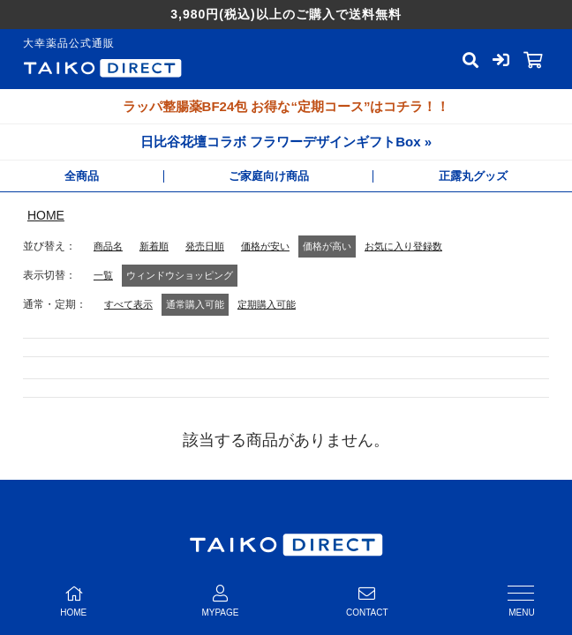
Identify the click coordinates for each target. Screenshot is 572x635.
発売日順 (204, 246)
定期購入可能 (266, 304)
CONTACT (367, 601)
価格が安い (265, 246)
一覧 (103, 275)
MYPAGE (220, 601)
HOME (45, 215)
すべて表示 (128, 304)
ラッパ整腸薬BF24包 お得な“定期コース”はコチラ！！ (286, 106)
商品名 (108, 246)
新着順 (154, 246)
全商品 (81, 176)
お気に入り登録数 (403, 246)
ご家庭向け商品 (269, 176)
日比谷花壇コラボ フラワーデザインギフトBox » (286, 141)
